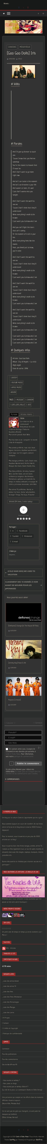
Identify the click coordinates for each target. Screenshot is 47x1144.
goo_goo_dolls (17, 405)
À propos (14, 414)
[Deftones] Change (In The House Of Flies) (23, 626)
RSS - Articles (9, 948)
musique (19, 400)
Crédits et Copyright (10, 1028)
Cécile (20, 59)
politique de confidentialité (23, 757)
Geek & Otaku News (13, 754)
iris (29, 405)
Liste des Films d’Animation (12, 997)
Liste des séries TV (9, 986)
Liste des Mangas (9, 1007)
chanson (29, 400)
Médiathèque (25, 47)
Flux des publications (9, 1054)
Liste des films (8, 992)
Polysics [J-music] (14, 700)
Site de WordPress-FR (9, 1065)
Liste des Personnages (11, 1002)
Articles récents (26, 414)
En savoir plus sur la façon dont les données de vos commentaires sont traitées (23, 773)
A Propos (6, 1018)
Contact (6, 1023)
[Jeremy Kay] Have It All (17, 663)
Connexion (38, 723)
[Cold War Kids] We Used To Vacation (20, 572)
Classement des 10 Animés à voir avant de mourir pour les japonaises (23, 585)
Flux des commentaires (10, 1059)
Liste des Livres (8, 1013)
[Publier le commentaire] (28, 763)
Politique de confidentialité (12, 1034)
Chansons (12, 47)
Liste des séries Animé (11, 981)
